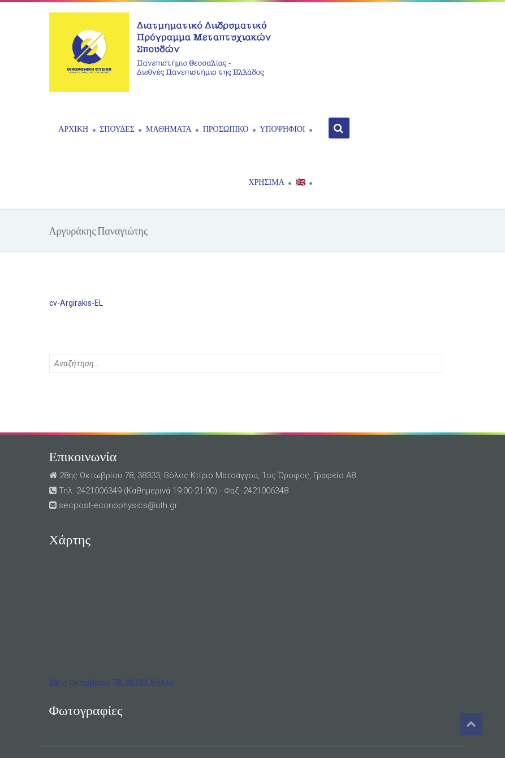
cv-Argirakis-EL (76, 302)
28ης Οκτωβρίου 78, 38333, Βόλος (111, 682)
